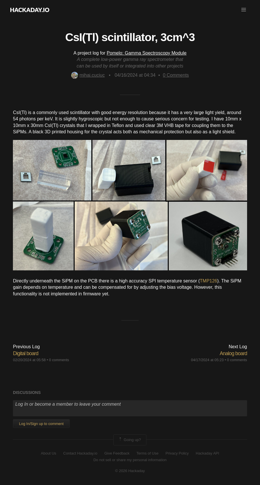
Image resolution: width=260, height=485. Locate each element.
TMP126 (208, 280)
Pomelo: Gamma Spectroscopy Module (147, 53)
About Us (48, 453)
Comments (176, 75)
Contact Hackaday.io (80, 453)
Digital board (25, 353)
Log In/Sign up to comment (41, 424)
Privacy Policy (177, 453)
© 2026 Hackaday (130, 471)
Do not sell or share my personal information (129, 460)
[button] (243, 10)
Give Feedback (116, 453)
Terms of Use (148, 453)
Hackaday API (207, 453)
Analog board (233, 353)
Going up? (129, 440)
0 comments (59, 360)
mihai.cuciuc (88, 75)
